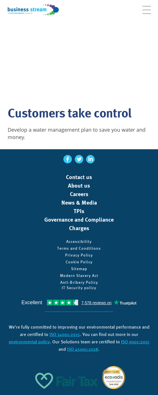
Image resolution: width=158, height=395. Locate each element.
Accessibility (79, 241)
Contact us (79, 177)
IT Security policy (79, 288)
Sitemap (79, 269)
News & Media (79, 202)
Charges (79, 228)
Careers (79, 194)
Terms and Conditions (79, 248)
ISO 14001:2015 (64, 334)
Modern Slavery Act (79, 276)
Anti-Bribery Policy (79, 282)
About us (79, 185)
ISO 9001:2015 (135, 341)
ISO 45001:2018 (82, 349)
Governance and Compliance (79, 219)
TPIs (79, 211)
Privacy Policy (79, 255)
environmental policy (29, 341)
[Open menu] (147, 13)
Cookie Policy (79, 262)
